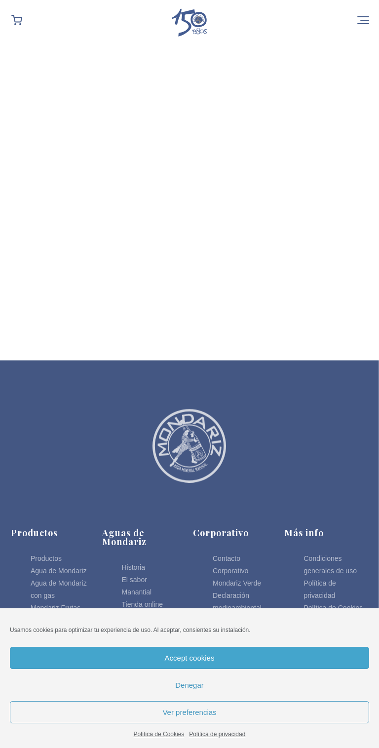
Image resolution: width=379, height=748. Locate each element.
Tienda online (142, 604)
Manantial (137, 592)
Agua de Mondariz (59, 571)
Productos (46, 558)
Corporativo (230, 571)
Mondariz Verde (237, 583)
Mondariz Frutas (55, 608)
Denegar (189, 685)
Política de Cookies (159, 734)
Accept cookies (190, 658)
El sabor (134, 580)
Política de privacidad (217, 734)
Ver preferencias (189, 712)
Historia (133, 567)
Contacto (226, 558)
